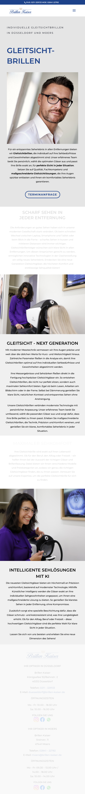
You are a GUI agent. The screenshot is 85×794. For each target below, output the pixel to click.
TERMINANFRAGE (42, 194)
